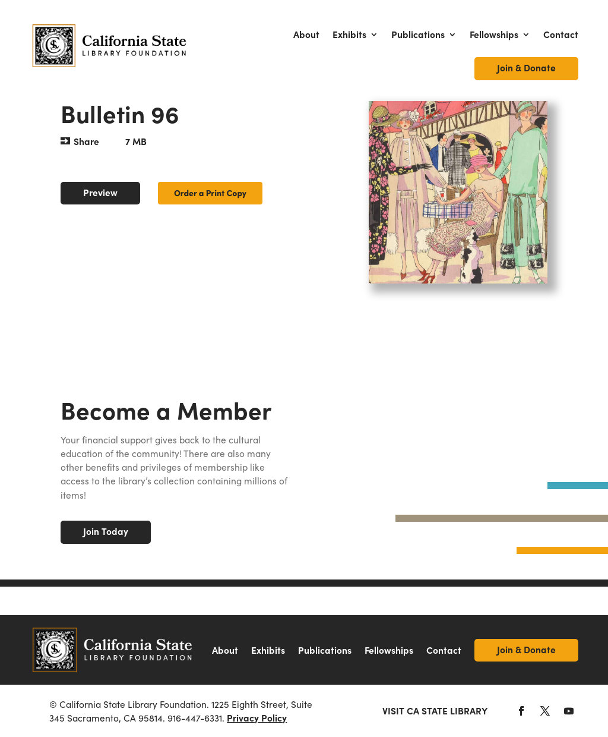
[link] (110, 45)
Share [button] (86, 141)
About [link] (306, 34)
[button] (521, 710)
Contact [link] (560, 34)
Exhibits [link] (349, 34)
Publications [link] (418, 34)
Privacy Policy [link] (257, 717)
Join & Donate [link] (526, 67)
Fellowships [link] (494, 34)
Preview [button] (100, 192)
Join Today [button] (105, 531)
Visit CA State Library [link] (434, 710)
